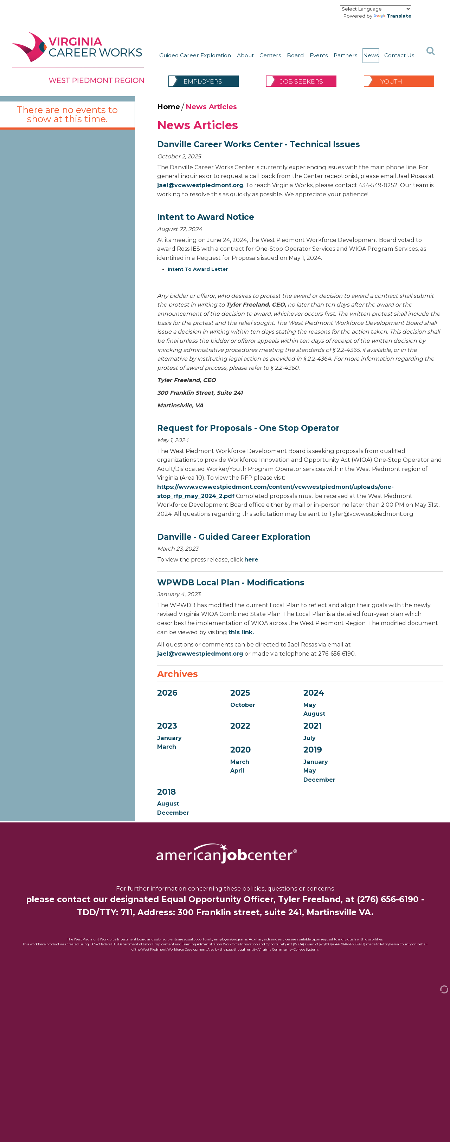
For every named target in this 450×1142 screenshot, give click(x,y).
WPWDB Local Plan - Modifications (230, 583)
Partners (345, 55)
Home (168, 106)
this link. (241, 632)
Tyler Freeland (309, 899)
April (237, 770)
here (251, 559)
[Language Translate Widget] (375, 8)
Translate (392, 16)
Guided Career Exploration (195, 55)
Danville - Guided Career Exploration (233, 537)
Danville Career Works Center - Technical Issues (258, 144)
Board (295, 55)
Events (319, 55)
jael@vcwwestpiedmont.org (200, 185)
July (309, 737)
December (319, 779)
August (314, 713)
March (166, 746)
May (309, 704)
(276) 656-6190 (388, 899)
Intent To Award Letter (198, 269)
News (371, 55)
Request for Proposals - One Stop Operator (248, 428)
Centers (270, 55)
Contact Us (399, 55)
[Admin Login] (437, 989)
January (169, 737)
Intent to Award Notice (205, 217)
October (242, 704)
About (245, 55)
